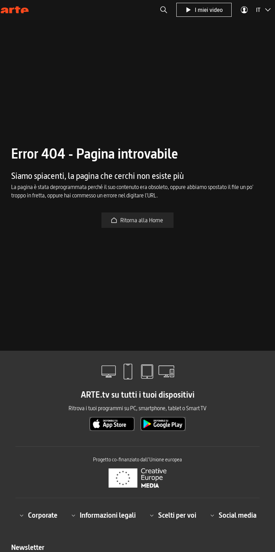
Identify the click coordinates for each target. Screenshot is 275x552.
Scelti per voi (173, 515)
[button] (163, 10)
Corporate (38, 515)
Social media (233, 515)
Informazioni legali (103, 515)
